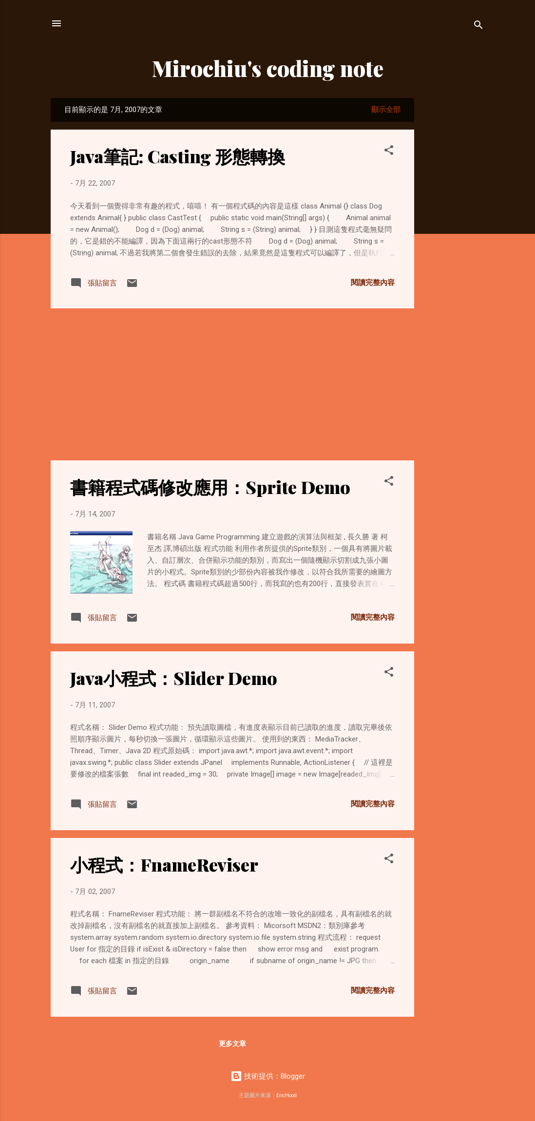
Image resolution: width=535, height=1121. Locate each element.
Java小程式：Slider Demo (173, 677)
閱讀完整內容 (373, 282)
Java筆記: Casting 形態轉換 (177, 156)
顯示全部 (386, 109)
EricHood (286, 1095)
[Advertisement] (453, 244)
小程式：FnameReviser (164, 864)
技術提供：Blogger (267, 1076)
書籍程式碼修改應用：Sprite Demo (210, 486)
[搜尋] (478, 26)
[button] (389, 151)
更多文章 (232, 1043)
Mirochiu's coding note (267, 68)
